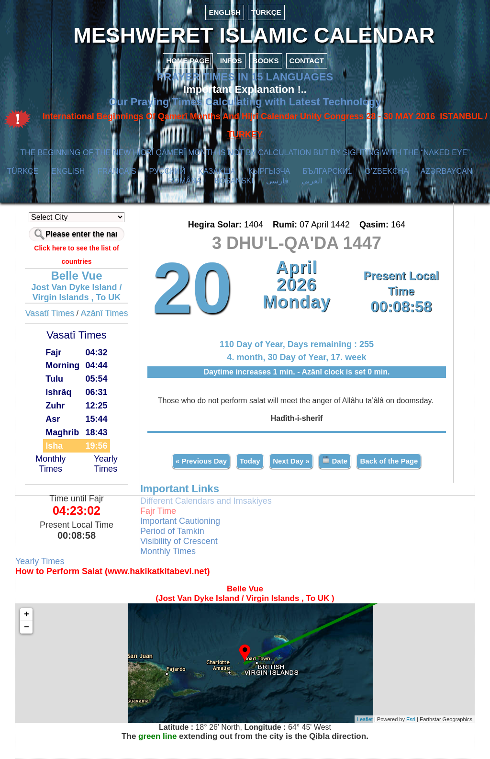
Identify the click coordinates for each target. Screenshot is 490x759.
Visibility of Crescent (179, 541)
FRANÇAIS (117, 171)
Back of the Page (389, 461)
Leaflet (365, 719)
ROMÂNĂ (184, 181)
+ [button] (26, 614)
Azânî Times (104, 313)
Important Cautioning (180, 521)
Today (250, 461)
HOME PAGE (188, 61)
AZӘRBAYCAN (447, 171)
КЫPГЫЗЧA (269, 171)
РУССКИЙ (167, 171)
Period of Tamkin (172, 531)
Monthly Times (50, 464)
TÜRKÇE (266, 12)
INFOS (231, 61)
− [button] (26, 627)
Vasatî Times (49, 313)
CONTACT (307, 61)
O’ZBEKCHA (386, 171)
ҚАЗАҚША (216, 171)
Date (334, 460)
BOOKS (266, 61)
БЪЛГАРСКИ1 (327, 171)
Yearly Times (105, 464)
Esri (410, 719)
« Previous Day (201, 461)
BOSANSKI (234, 181)
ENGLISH (225, 12)
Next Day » (291, 461)
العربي (311, 181)
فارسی (277, 181)
